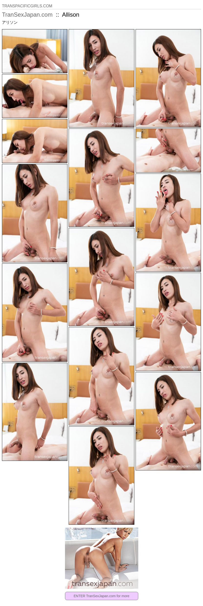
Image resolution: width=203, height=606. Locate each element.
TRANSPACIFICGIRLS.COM (27, 6)
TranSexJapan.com (27, 14)
